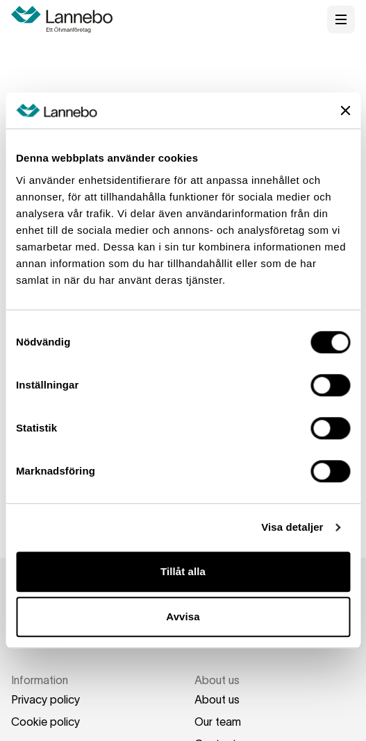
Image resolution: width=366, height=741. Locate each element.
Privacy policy (45, 699)
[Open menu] (341, 19)
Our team (217, 721)
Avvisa (182, 617)
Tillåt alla (183, 571)
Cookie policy (45, 721)
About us (217, 699)
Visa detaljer (292, 528)
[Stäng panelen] (345, 110)
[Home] (66, 19)
